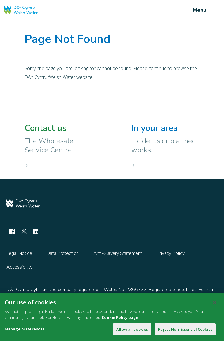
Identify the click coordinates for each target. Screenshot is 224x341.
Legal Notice (19, 253)
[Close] (214, 306)
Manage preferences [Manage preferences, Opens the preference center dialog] (24, 332)
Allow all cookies (132, 332)
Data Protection (63, 253)
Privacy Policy (171, 253)
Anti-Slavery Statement (117, 253)
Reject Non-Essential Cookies (185, 332)
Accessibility (19, 267)
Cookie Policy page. (120, 320)
